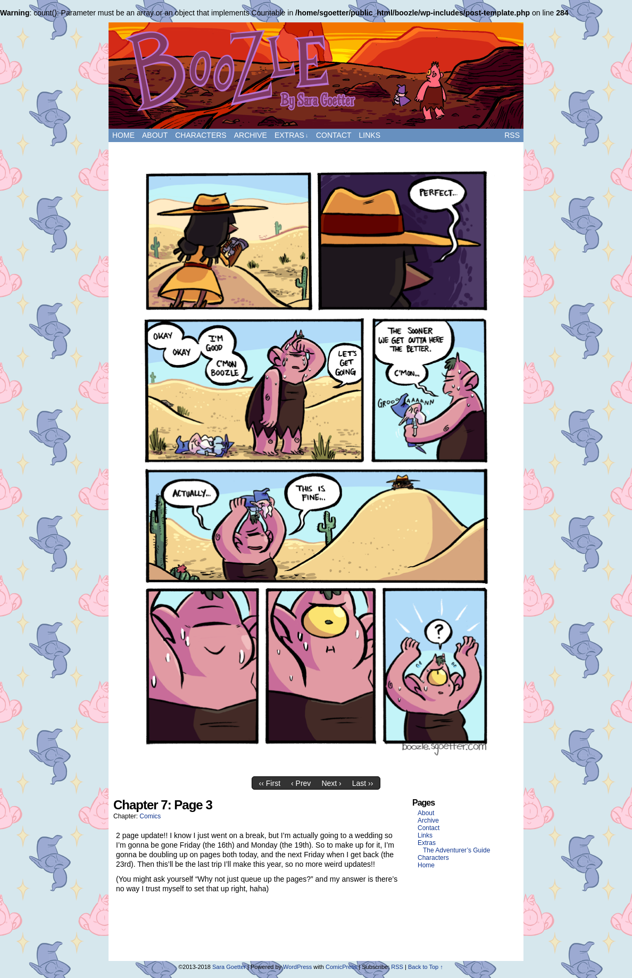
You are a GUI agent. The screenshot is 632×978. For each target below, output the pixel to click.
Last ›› (362, 783)
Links (369, 135)
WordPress (297, 967)
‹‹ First (269, 783)
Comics (150, 816)
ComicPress (341, 967)
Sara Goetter (229, 967)
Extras (292, 135)
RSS (512, 135)
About (155, 135)
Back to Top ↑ (425, 967)
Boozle (316, 75)
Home (123, 135)
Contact (334, 135)
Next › (331, 783)
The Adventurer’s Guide (456, 850)
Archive (250, 135)
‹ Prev (301, 783)
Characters (200, 135)
